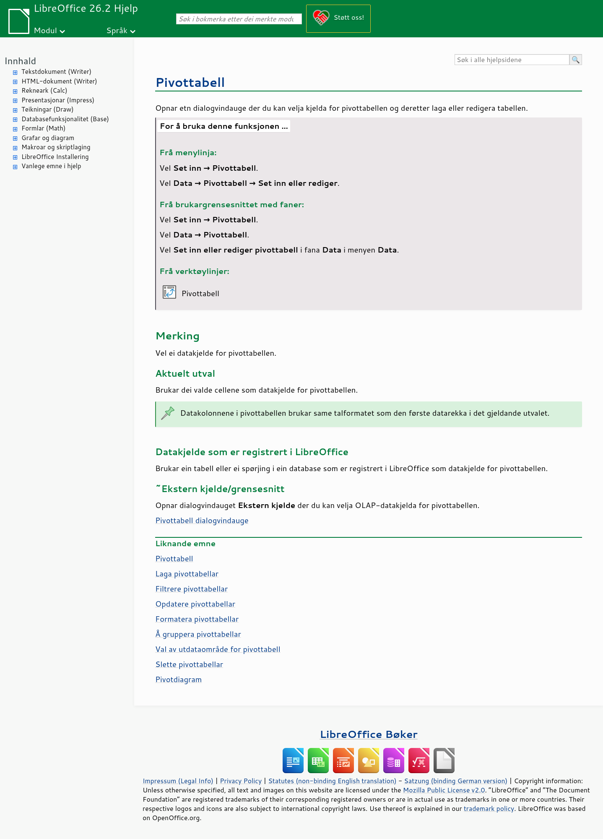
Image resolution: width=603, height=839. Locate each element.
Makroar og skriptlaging (56, 147)
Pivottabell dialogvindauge (202, 520)
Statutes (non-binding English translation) (332, 780)
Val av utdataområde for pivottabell (218, 649)
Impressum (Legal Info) (178, 780)
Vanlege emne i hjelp (51, 166)
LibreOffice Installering (55, 156)
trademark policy (489, 808)
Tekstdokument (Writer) (56, 71)
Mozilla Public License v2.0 (444, 790)
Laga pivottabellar (186, 573)
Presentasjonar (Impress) (57, 100)
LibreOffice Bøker (369, 734)
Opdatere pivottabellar (195, 603)
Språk (116, 30)
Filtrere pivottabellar (191, 588)
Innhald (20, 60)
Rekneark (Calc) (44, 90)
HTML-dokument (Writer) (59, 81)
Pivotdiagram (178, 679)
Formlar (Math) (43, 128)
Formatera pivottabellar (197, 618)
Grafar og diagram (47, 137)
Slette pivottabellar (189, 664)
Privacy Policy (241, 780)
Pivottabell (190, 82)
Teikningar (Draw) (47, 109)
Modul (45, 30)
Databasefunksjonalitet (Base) (65, 119)
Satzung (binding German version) (456, 780)
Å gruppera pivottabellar (198, 633)
